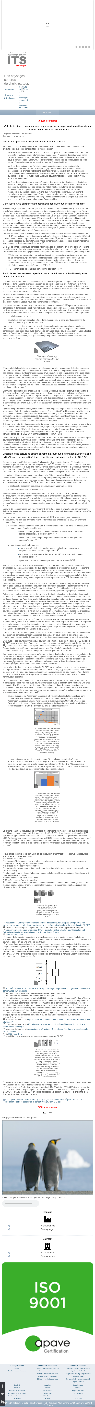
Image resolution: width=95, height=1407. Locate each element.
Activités (17, 1388)
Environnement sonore (47, 1371)
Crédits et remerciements (17, 1371)
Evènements (47, 1393)
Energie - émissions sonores (47, 1374)
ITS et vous (47, 1396)
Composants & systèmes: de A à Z (78, 1379)
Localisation (9, 90)
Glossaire (77, 1388)
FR (23, 89)
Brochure (9, 95)
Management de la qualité (17, 1393)
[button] (76, 47)
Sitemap (17, 1368)
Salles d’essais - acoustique (47, 1376)
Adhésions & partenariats (17, 1396)
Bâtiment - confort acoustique (47, 1379)
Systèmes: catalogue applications (78, 1368)
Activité (47, 1388)
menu (47, 112)
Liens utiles (78, 1398)
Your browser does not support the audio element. (20, 1203)
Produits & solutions (14, 935)
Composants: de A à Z (78, 1376)
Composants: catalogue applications (78, 1374)
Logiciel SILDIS (78, 1382)
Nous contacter (47, 120)
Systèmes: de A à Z (78, 1371)
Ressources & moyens (17, 1390)
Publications (47, 1390)
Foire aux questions (78, 1396)
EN (22, 91)
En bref (47, 1398)
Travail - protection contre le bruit (47, 1368)
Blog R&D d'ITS (15, 1034)
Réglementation (77, 1390)
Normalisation (78, 1393)
